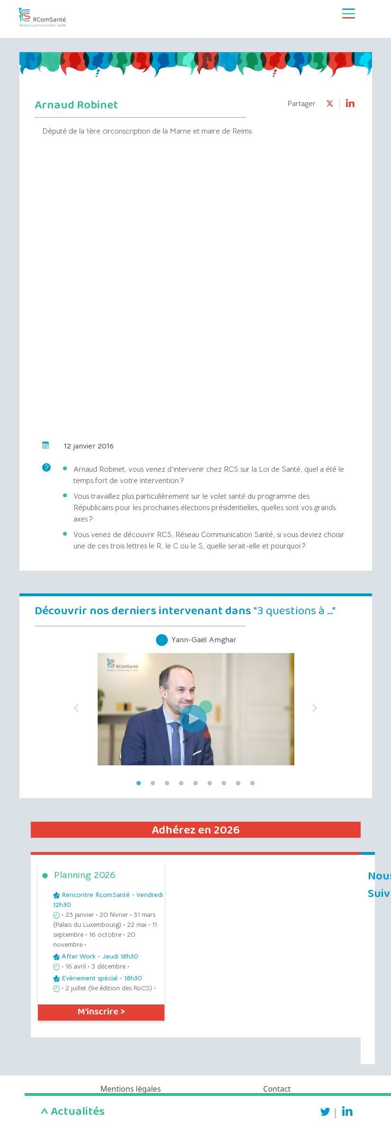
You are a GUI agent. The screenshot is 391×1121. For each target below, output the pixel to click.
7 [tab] (224, 783)
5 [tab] (195, 783)
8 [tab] (238, 783)
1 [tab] (139, 783)
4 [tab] (181, 783)
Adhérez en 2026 (196, 830)
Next (315, 705)
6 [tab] (210, 783)
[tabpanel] (196, 705)
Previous (76, 705)
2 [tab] (153, 783)
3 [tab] (167, 783)
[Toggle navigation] (348, 13)
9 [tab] (252, 783)
